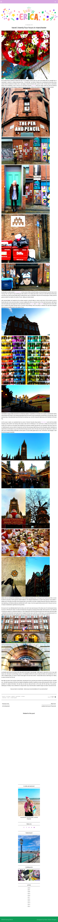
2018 (29, 895)
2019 (29, 893)
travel (8, 697)
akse (37, 303)
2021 (29, 889)
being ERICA (9, 919)
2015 (29, 900)
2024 (29, 888)
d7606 (41, 303)
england (13, 696)
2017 (29, 897)
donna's (34, 85)
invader (32, 303)
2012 (29, 906)
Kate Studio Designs (50, 919)
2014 (29, 902)
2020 (29, 891)
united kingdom (13, 697)
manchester (18, 696)
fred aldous (43, 422)
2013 (29, 904)
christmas (8, 696)
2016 (29, 899)
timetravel (4, 697)
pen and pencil (18, 292)
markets (23, 696)
